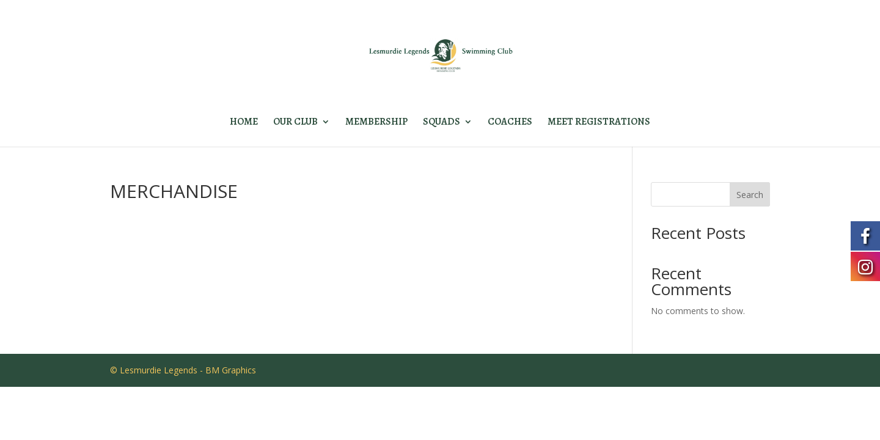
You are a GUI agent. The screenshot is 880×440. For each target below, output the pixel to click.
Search (749, 194)
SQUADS (441, 122)
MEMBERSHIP (376, 122)
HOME (244, 122)
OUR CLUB (295, 122)
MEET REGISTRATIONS (599, 122)
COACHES (510, 122)
